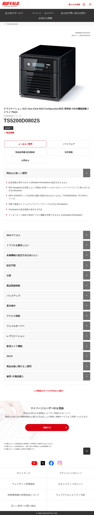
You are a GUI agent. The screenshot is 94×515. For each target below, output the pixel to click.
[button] (47, 427)
